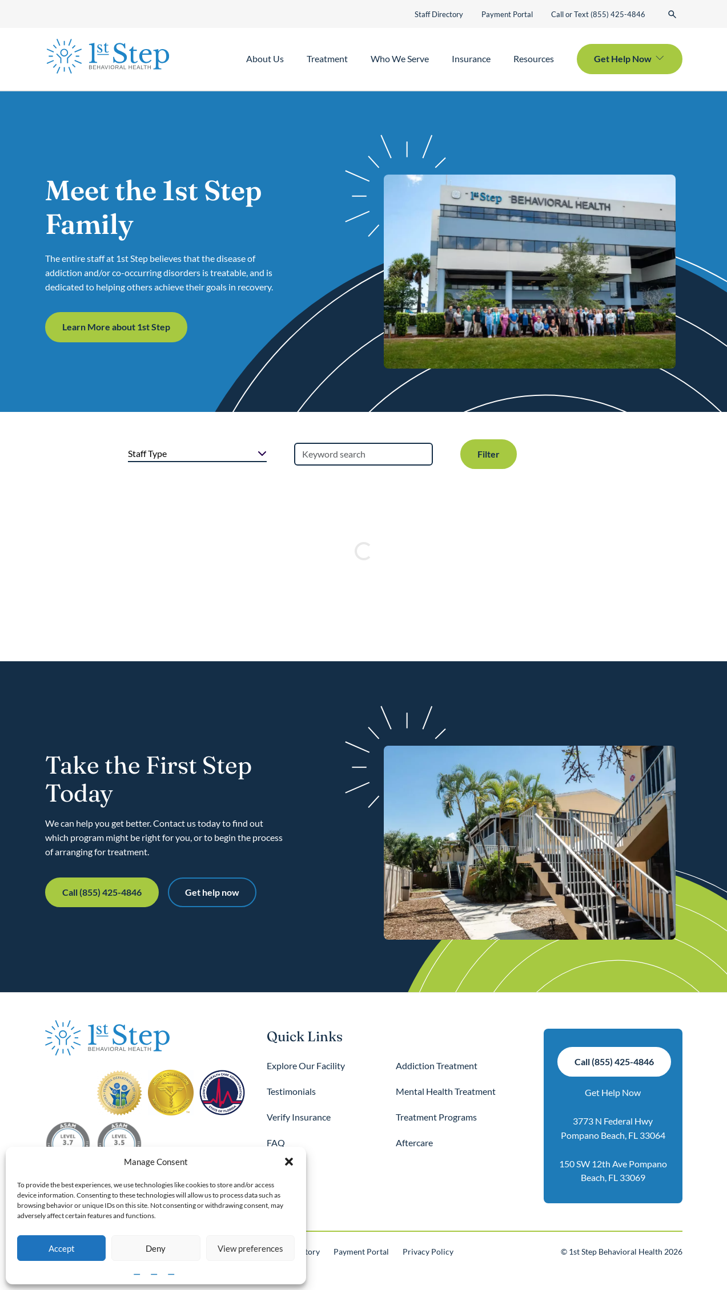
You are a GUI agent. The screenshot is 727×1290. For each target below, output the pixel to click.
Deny (156, 1248)
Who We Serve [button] (400, 58)
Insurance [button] (471, 58)
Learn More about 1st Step (116, 326)
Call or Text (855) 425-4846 (598, 14)
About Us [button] (265, 58)
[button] (289, 1161)
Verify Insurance (299, 1116)
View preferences (250, 1248)
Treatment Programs (436, 1116)
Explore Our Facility (306, 1065)
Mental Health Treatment (446, 1091)
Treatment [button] (327, 58)
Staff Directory (439, 14)
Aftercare (414, 1142)
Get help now (212, 892)
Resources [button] (533, 58)
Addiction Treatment (436, 1065)
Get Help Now (613, 1092)
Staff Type (147, 453)
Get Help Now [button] (623, 58)
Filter (488, 453)
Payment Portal (507, 14)
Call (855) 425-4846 (102, 892)
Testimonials (291, 1091)
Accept (62, 1248)
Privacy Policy (428, 1251)
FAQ (276, 1142)
